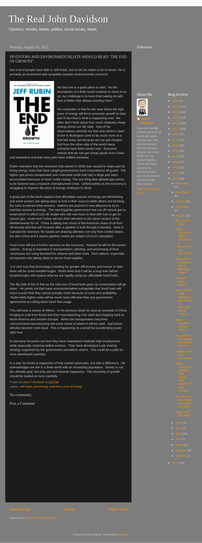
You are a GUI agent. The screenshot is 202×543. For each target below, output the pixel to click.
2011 (175, 462)
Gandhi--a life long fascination (183, 355)
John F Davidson (147, 120)
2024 (175, 112)
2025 (175, 106)
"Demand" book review (181, 281)
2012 (175, 178)
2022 (175, 123)
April (179, 439)
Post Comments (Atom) (41, 517)
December (182, 183)
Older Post (118, 509)
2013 (175, 172)
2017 (175, 150)
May (179, 433)
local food (55, 386)
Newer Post (19, 509)
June (179, 428)
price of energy (72, 386)
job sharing (41, 386)
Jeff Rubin (26, 386)
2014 (175, 167)
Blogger (123, 534)
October (181, 201)
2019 (175, 139)
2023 (175, 117)
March (180, 444)
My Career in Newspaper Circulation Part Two (183, 340)
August (180, 215)
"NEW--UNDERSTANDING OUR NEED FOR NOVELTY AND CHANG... (183, 377)
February (182, 450)
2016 (175, 156)
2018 (175, 145)
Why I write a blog (183, 222)
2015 (175, 162)
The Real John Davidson (58, 18)
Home (69, 509)
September (183, 206)
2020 (175, 134)
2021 (175, 128)
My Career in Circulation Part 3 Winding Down (183, 265)
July (179, 422)
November (182, 192)
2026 (175, 100)
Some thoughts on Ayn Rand (182, 325)
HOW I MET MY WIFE (182, 414)
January (181, 455)
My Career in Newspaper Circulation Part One (183, 401)
